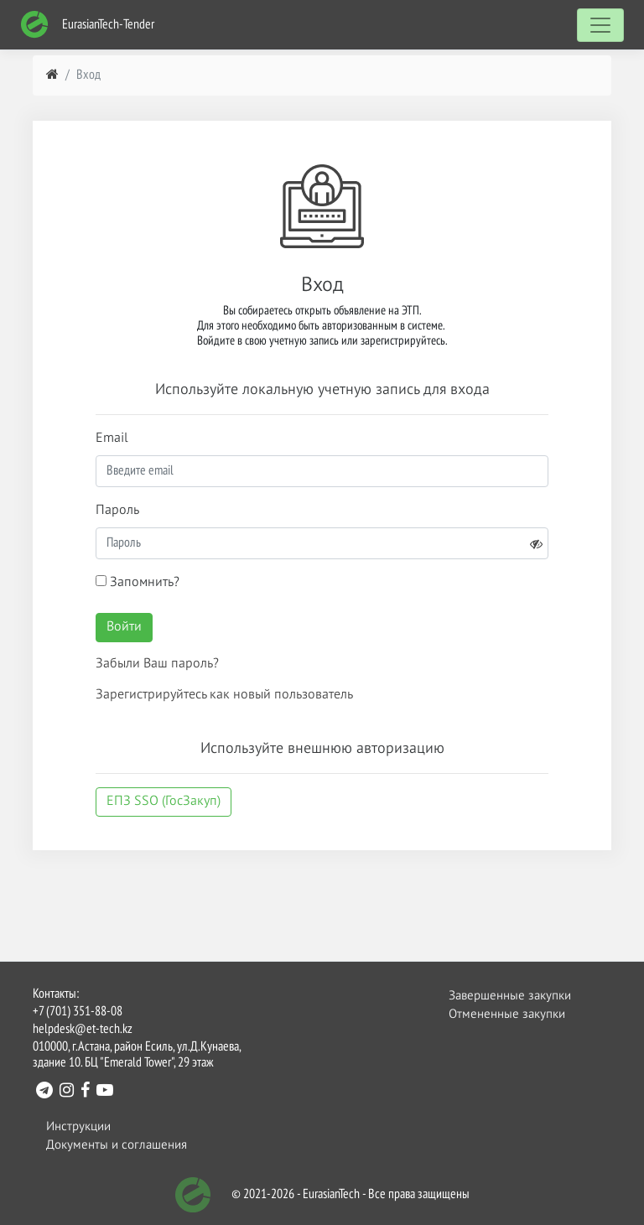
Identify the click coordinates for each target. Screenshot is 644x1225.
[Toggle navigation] (600, 25)
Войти (124, 627)
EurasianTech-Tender (87, 25)
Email (112, 438)
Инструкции (78, 1126)
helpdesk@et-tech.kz (82, 1029)
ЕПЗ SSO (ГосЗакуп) (163, 801)
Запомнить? (137, 582)
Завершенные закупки (510, 995)
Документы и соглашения (116, 1145)
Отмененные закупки (507, 1014)
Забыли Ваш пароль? (157, 664)
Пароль (117, 510)
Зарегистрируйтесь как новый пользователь (224, 695)
